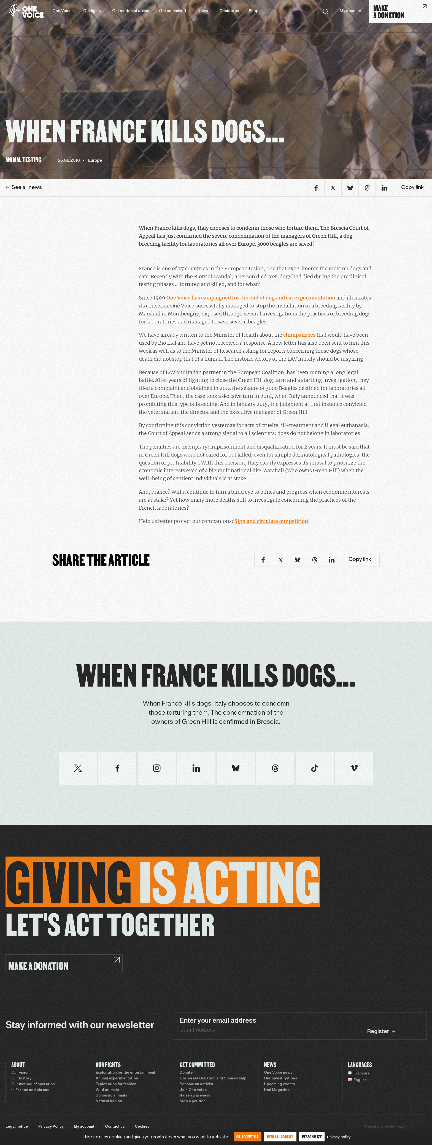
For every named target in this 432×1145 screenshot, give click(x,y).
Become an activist (196, 1084)
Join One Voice (193, 1090)
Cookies (142, 1126)
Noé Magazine (277, 1090)
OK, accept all (247, 1136)
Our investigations (280, 1078)
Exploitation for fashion (116, 1084)
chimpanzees (299, 335)
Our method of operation (33, 1084)
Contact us (229, 11)
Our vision (20, 1072)
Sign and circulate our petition (271, 521)
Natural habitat (109, 1101)
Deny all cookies (280, 1136)
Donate (186, 1072)
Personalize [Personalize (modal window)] (312, 1136)
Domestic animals (111, 1095)
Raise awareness (195, 1095)
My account (350, 11)
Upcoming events (279, 1084)
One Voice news (278, 1072)
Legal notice (17, 1126)
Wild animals (107, 1090)
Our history (21, 1078)
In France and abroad (30, 1090)
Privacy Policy (51, 1126)
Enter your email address (218, 1021)
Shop (253, 11)
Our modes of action (130, 11)
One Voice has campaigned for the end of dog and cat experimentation (250, 298)
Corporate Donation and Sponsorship (213, 1078)
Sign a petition (193, 1101)
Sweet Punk (394, 1126)
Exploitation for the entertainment (125, 1072)
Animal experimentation (117, 1078)
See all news (24, 187)
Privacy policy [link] (339, 1137)
